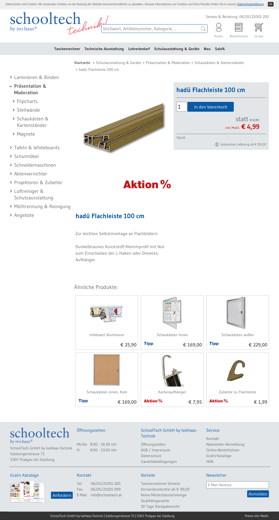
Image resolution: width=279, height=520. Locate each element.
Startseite (82, 62)
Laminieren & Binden (36, 77)
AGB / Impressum (155, 450)
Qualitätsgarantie (155, 500)
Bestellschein (239, 29)
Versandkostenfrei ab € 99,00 (165, 489)
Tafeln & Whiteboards (37, 148)
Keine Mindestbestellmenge (163, 494)
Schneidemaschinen (35, 165)
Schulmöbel (26, 156)
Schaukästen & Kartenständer (219, 62)
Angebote (24, 215)
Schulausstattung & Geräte (176, 48)
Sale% (220, 48)
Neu (207, 48)
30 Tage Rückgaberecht (160, 506)
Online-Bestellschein (222, 450)
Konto (218, 29)
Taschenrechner (67, 48)
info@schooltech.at (106, 494)
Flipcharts (27, 101)
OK (270, 4)
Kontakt (212, 438)
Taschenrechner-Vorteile (160, 483)
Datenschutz (151, 455)
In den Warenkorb (210, 107)
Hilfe (210, 461)
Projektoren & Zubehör (38, 183)
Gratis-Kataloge (218, 455)
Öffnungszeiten (153, 444)
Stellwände (28, 110)
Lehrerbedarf (139, 48)
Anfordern (62, 495)
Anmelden (258, 494)
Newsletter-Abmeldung (225, 444)
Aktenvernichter (30, 174)
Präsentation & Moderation (168, 62)
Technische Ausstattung (104, 48)
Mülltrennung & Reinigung (42, 206)
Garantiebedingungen (159, 461)
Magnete (26, 134)
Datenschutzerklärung (250, 4)
